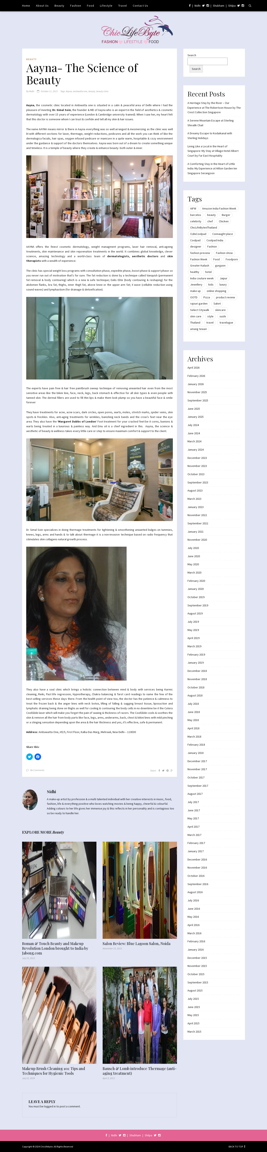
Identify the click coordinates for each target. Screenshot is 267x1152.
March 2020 (194, 572)
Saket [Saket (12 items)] (217, 303)
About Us (42, 5)
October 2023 (195, 474)
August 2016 (195, 892)
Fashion (75, 5)
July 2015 (193, 999)
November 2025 (197, 392)
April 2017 (193, 826)
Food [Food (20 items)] (216, 259)
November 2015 (197, 966)
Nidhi (198, 5)
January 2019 (195, 662)
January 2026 (195, 384)
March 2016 (194, 933)
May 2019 (193, 630)
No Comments (37, 770)
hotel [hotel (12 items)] (208, 272)
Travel (122, 5)
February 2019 (196, 654)
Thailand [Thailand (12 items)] (195, 322)
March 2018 (194, 736)
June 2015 (193, 1007)
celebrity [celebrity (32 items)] (195, 221)
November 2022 (197, 515)
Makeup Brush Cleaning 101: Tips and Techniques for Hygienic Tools (53, 1071)
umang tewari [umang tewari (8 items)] (198, 329)
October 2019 (195, 597)
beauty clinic (102, 91)
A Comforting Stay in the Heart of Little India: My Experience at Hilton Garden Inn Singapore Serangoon (212, 168)
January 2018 (195, 753)
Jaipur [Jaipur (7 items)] (223, 278)
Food (90, 5)
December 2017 (197, 761)
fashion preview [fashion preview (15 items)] (200, 253)
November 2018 (197, 679)
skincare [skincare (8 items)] (220, 310)
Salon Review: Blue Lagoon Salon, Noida (136, 943)
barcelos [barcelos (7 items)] (195, 215)
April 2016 (193, 925)
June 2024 (193, 433)
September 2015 (197, 982)
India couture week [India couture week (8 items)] (202, 278)
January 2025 (195, 417)
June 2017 (193, 810)
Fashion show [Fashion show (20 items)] (224, 253)
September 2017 (197, 786)
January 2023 (195, 507)
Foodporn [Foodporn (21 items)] (232, 259)
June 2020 (193, 556)
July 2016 (193, 900)
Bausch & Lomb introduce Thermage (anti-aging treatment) (140, 1071)
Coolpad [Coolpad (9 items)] (195, 240)
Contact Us (140, 5)
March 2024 (194, 441)
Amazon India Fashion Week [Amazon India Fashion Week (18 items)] (219, 208)
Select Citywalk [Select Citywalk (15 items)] (199, 310)
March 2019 (194, 646)
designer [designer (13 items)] (195, 246)
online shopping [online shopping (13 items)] (216, 291)
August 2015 (195, 990)
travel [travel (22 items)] (210, 322)
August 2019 (195, 613)
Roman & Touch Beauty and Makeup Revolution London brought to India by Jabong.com (55, 948)
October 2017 (195, 777)
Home (26, 5)
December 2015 (197, 958)
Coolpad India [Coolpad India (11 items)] (214, 240)
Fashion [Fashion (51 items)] (212, 246)
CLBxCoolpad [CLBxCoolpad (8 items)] (198, 234)
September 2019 (197, 605)
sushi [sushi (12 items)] (223, 316)
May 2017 (193, 818)
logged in (50, 1106)
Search (191, 55)
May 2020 (193, 564)
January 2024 (195, 449)
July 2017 (193, 802)
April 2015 (193, 1023)
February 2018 (196, 744)
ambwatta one (80, 91)
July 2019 (193, 622)
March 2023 (194, 499)
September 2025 (197, 400)
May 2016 (193, 917)
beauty (91, 91)
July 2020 (193, 548)
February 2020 (196, 581)
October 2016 (195, 876)
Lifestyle (106, 5)
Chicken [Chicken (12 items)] (224, 221)
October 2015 (195, 974)
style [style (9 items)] (210, 316)
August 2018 (195, 695)
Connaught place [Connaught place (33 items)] (222, 234)
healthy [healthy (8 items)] (194, 272)
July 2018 (193, 704)
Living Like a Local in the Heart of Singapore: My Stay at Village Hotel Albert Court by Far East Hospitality (213, 150)
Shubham (218, 5)
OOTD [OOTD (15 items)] (193, 297)
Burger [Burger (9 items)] (226, 215)
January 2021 (195, 531)
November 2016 (197, 867)
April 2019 (193, 638)
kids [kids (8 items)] (211, 284)
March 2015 (194, 1031)
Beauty (59, 5)
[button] (99, 196)
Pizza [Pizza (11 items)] (206, 297)
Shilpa (232, 5)
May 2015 (193, 1015)
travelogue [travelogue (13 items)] (226, 322)
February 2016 (196, 941)
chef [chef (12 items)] (210, 221)
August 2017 (195, 794)
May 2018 (193, 720)
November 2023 (197, 466)
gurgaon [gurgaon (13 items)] (220, 265)
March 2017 (194, 835)
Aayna (69, 91)
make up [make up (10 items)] (195, 291)
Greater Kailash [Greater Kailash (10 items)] (199, 265)
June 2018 (193, 712)
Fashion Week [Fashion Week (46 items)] (198, 259)
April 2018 (193, 728)
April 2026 (193, 367)
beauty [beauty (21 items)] (211, 215)
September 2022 (197, 523)
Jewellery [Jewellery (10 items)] (196, 284)
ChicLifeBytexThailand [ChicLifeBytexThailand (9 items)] (203, 227)
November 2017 (197, 769)
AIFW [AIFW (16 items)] (193, 208)
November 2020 (197, 539)
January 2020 (195, 589)
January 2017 (195, 851)
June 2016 (193, 908)
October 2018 (195, 687)
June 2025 (193, 409)
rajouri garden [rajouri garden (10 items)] (199, 303)
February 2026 (196, 376)
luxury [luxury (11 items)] (223, 284)
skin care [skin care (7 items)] (195, 316)
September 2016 (197, 884)
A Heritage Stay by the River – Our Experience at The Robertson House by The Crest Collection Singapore (214, 107)
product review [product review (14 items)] (225, 297)
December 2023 (197, 458)
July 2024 (193, 425)
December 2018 (197, 671)
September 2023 (197, 482)
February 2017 (196, 843)
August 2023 (195, 490)
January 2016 (195, 949)
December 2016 (197, 859)
